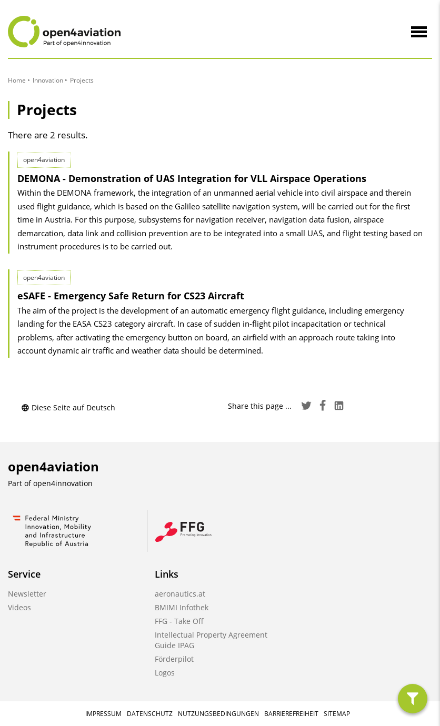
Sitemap (337, 713)
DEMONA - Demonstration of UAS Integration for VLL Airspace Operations (191, 178)
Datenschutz (150, 713)
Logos (165, 673)
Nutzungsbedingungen (218, 713)
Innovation (48, 80)
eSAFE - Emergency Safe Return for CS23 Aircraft (130, 295)
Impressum (103, 713)
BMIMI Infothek (181, 607)
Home (17, 80)
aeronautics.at (180, 594)
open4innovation (63, 483)
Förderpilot (174, 659)
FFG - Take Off (179, 621)
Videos (19, 607)
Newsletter (27, 594)
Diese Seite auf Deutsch (68, 407)
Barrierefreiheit (291, 713)
